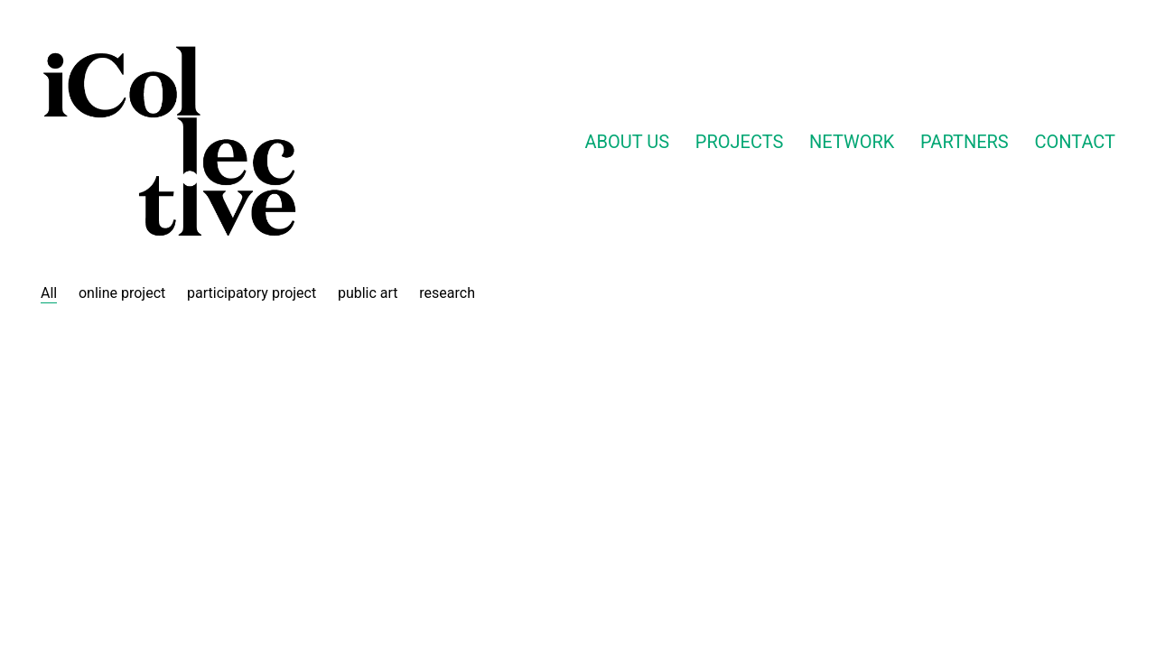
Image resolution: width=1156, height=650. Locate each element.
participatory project (251, 293)
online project (122, 293)
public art (368, 293)
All (49, 293)
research (447, 293)
